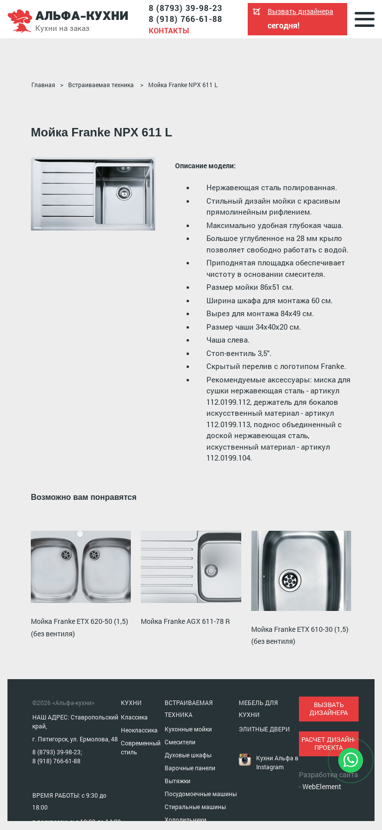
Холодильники (185, 820)
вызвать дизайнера (328, 708)
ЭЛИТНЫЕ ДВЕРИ (264, 729)
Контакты (169, 30)
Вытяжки (178, 781)
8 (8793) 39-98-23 (185, 7)
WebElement (321, 786)
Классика (134, 717)
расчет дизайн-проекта (328, 743)
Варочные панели (190, 768)
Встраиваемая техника (101, 85)
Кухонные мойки (188, 729)
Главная (43, 85)
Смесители (180, 742)
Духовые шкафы (188, 755)
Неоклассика (139, 730)
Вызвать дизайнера (300, 11)
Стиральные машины (195, 807)
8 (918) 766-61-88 (185, 18)
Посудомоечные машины (201, 794)
